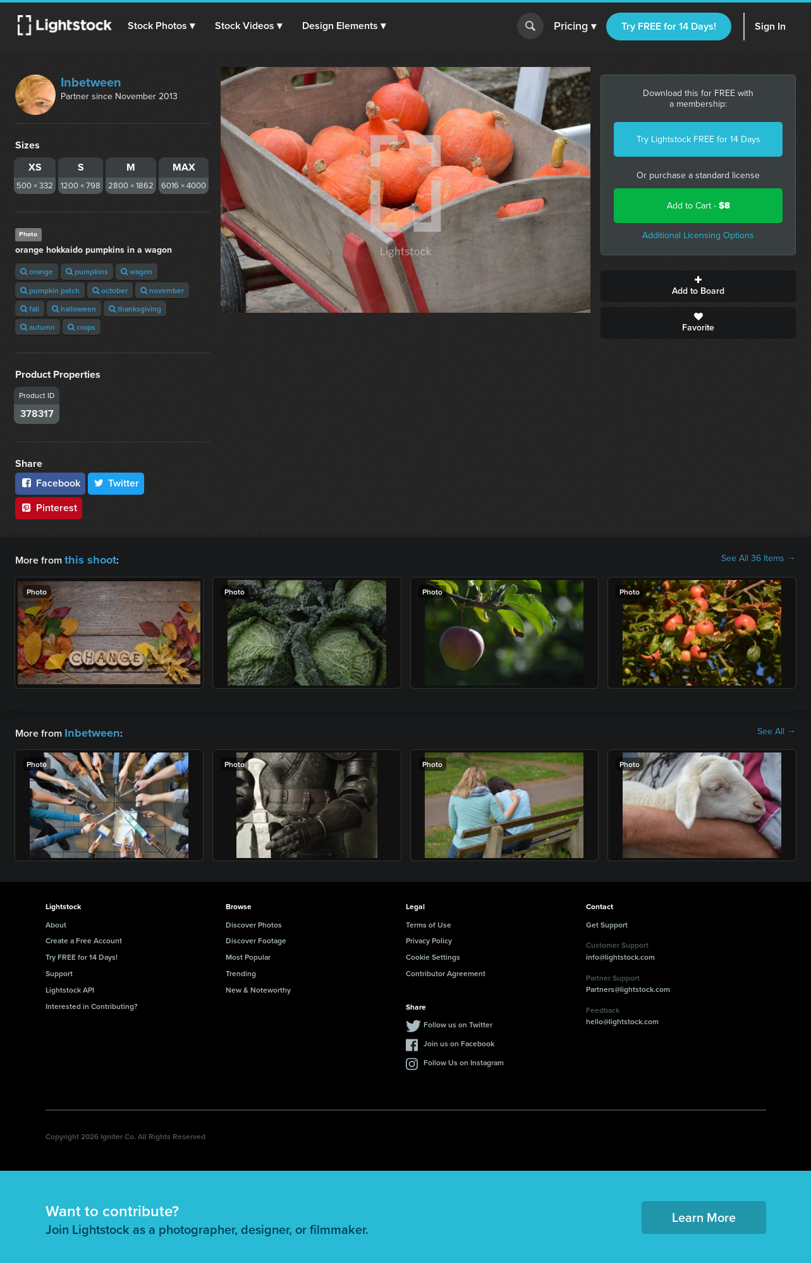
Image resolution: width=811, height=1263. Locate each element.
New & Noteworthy (258, 986)
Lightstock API (70, 986)
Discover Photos (254, 921)
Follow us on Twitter (458, 1020)
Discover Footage (256, 936)
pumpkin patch (50, 290)
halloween (74, 308)
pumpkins (87, 271)
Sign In (770, 26)
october (110, 290)
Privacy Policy (429, 936)
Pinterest (48, 507)
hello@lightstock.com (622, 1017)
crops (81, 327)
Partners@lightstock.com (628, 985)
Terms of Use (428, 921)
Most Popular (248, 953)
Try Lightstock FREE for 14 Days (698, 139)
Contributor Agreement (445, 969)
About (56, 921)
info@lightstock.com (620, 953)
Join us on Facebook (459, 1039)
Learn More (704, 1213)
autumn (37, 327)
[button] (163, 26)
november (162, 290)
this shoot (86, 558)
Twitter (116, 483)
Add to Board (698, 286)
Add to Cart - (698, 205)
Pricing (575, 26)
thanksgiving (135, 308)
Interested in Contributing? (92, 1002)
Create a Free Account (84, 936)
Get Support (607, 921)
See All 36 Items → (758, 558)
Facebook (50, 483)
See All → (776, 729)
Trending (241, 969)
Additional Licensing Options (698, 235)
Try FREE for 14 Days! (668, 26)
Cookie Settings (433, 953)
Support (59, 969)
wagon (136, 271)
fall (29, 308)
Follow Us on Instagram (464, 1058)
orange (36, 271)
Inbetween (91, 82)
